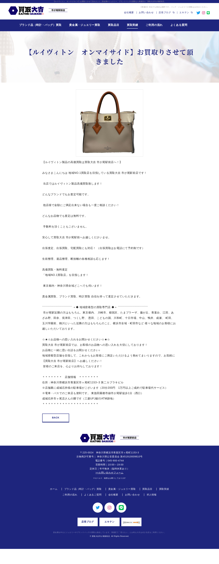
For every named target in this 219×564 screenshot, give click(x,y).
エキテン (109, 521)
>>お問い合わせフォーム (109, 472)
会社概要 (129, 12)
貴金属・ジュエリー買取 (84, 25)
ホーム (53, 489)
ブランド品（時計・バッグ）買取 (40, 25)
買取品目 (113, 25)
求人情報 (152, 494)
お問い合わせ (146, 12)
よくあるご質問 (93, 494)
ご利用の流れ (154, 25)
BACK (55, 417)
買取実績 (132, 25)
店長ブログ (87, 521)
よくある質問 (178, 25)
